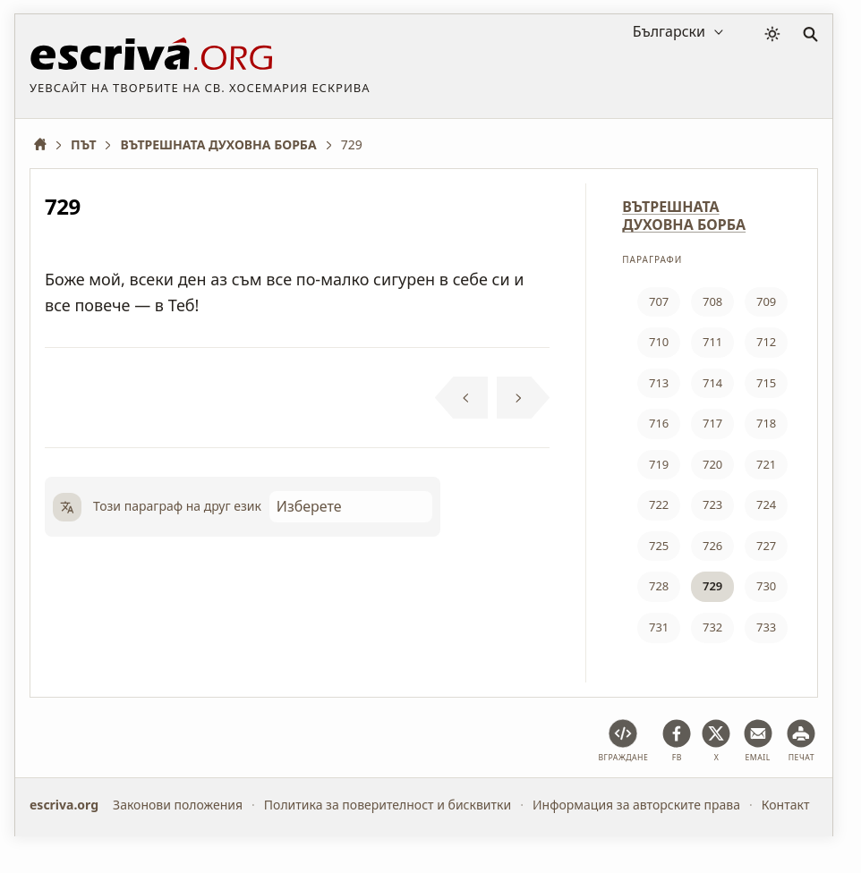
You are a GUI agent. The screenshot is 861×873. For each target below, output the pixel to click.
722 (659, 504)
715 (766, 383)
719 (659, 464)
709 (766, 301)
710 (659, 342)
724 (766, 504)
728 (659, 586)
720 (712, 464)
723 (712, 504)
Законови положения (178, 804)
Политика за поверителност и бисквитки (387, 804)
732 (712, 627)
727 (766, 546)
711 (712, 342)
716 (659, 423)
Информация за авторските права (636, 804)
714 (712, 383)
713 (659, 383)
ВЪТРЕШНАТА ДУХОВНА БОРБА (684, 216)
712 (766, 342)
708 (712, 301)
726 (712, 546)
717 (712, 423)
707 (659, 301)
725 (659, 546)
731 (659, 627)
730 (766, 586)
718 (766, 423)
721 (766, 464)
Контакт (786, 804)
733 (766, 627)
